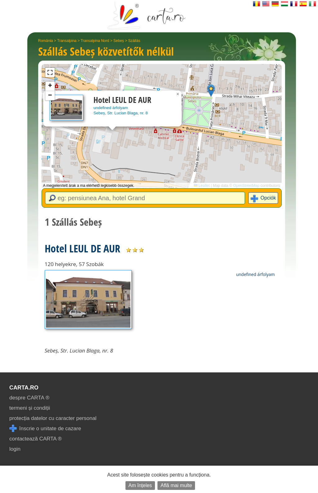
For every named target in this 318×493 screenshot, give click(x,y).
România (45, 41)
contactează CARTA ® (35, 439)
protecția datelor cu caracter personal (53, 418)
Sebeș (118, 41)
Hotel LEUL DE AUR (82, 248)
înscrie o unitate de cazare (45, 428)
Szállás (134, 41)
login (14, 449)
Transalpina (66, 41)
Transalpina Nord (95, 41)
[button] (211, 90)
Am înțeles (140, 485)
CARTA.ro (24, 388)
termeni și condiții (29, 408)
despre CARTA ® (29, 398)
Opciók (268, 197)
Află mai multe (176, 485)
